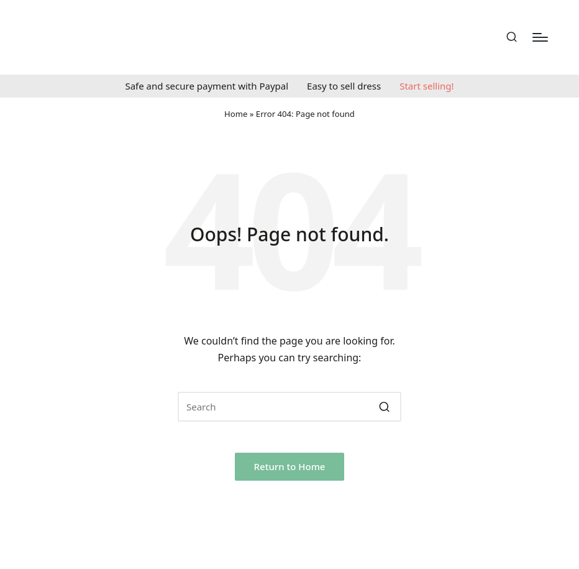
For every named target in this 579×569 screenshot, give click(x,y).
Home (235, 113)
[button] (384, 407)
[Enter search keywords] (289, 407)
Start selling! (426, 86)
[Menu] (540, 37)
